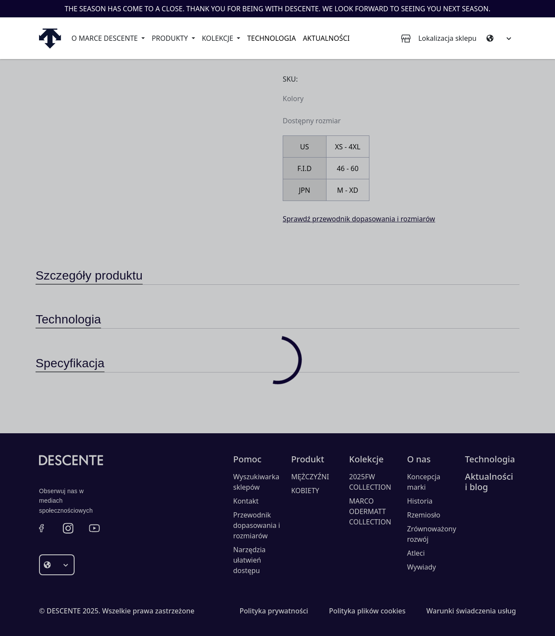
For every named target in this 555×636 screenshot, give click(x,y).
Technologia (271, 38)
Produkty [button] (171, 38)
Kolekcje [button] (218, 38)
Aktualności (326, 38)
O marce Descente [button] (106, 38)
